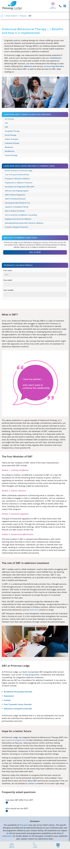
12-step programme (30, 674)
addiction (28, 66)
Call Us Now (35, 252)
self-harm (34, 610)
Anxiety (7, 700)
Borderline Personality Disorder (18, 692)
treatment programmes (15, 740)
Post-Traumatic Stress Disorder (18, 704)
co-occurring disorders (54, 66)
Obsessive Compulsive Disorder (18, 708)
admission (7, 836)
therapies (24, 825)
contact (31, 783)
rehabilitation (55, 58)
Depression (9, 696)
